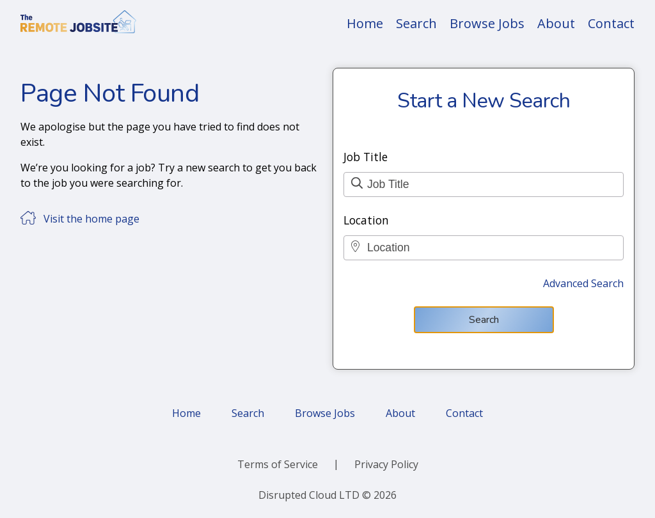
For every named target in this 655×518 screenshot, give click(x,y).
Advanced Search (583, 283)
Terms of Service (277, 464)
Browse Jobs (487, 23)
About (556, 23)
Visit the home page (91, 219)
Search (416, 23)
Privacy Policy (386, 464)
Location (366, 220)
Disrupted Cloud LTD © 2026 (327, 495)
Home (365, 23)
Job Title (365, 156)
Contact (611, 23)
